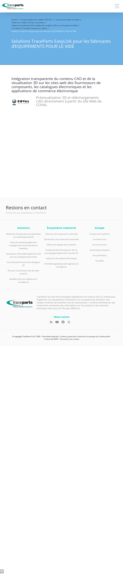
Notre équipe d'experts (100, 250)
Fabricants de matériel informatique (61, 258)
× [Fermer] (1, 571)
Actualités (99, 260)
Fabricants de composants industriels (61, 234)
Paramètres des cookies (69, 339)
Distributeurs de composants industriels (61, 239)
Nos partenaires (99, 255)
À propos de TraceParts (100, 234)
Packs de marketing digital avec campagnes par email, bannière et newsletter (23, 245)
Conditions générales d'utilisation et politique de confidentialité (84, 336)
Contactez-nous (99, 239)
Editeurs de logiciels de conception (61, 244)
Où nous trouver (99, 244)
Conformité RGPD (51, 339)
